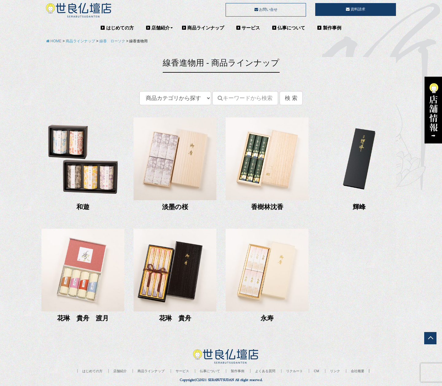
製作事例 (329, 27)
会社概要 (357, 371)
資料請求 (355, 9)
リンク (335, 371)
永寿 (267, 318)
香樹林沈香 (267, 206)
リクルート (294, 371)
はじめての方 (117, 27)
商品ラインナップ (203, 27)
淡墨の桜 (175, 206)
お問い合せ (265, 9)
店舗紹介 (158, 27)
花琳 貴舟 (175, 318)
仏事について (288, 27)
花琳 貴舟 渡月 (83, 318)
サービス (248, 27)
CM (316, 371)
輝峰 (359, 206)
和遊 (82, 206)
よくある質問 (265, 371)
